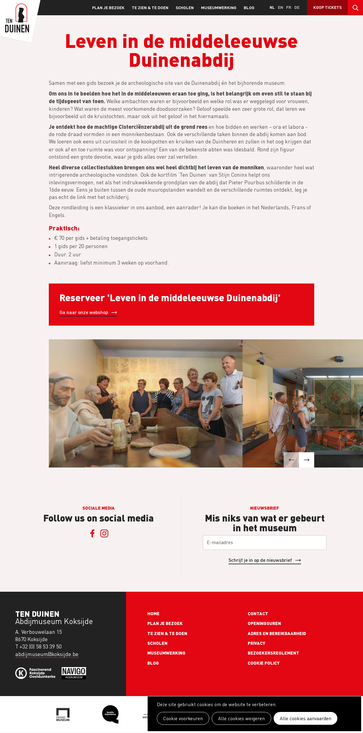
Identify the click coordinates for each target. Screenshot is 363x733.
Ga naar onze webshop (83, 312)
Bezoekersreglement (273, 652)
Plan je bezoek (108, 7)
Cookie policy (264, 663)
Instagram (105, 533)
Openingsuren (264, 623)
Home (153, 613)
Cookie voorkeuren (183, 718)
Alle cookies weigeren (241, 718)
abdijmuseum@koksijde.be (46, 654)
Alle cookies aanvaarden (305, 718)
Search (355, 7)
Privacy (256, 643)
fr (288, 7)
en (280, 7)
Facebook (92, 533)
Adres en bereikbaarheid (277, 633)
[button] (291, 460)
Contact (258, 613)
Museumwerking (218, 7)
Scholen (185, 7)
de (297, 7)
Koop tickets (327, 7)
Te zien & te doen (150, 7)
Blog (249, 7)
